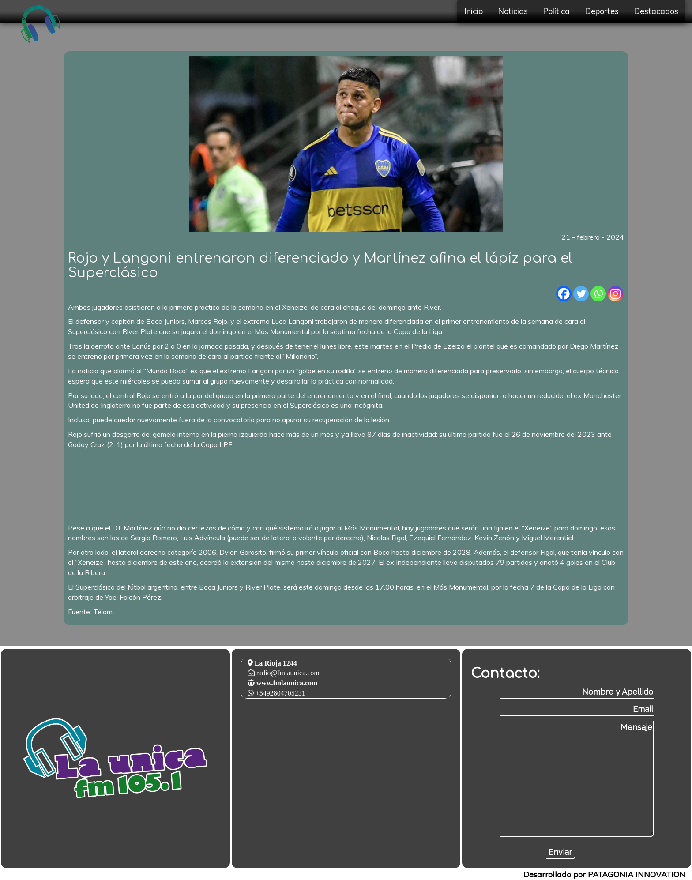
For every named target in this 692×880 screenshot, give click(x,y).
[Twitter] (581, 293)
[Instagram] (615, 293)
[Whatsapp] (598, 293)
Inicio (473, 11)
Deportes (602, 11)
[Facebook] (564, 293)
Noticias (513, 11)
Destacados (656, 11)
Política (556, 11)
